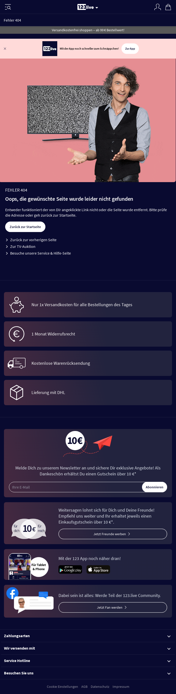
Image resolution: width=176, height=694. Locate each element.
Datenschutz (100, 686)
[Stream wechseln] (97, 7)
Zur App (130, 48)
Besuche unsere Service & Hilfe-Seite (40, 253)
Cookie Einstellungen (62, 686)
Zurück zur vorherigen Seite (33, 239)
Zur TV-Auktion (22, 246)
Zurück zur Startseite (25, 227)
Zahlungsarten (87, 635)
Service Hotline (87, 660)
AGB (84, 686)
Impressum (121, 686)
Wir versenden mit (87, 648)
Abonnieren (154, 487)
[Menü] (8, 7)
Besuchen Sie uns (87, 672)
